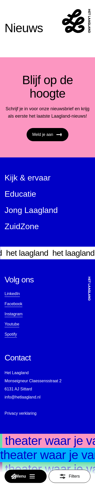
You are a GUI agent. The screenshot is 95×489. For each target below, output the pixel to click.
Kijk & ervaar (27, 178)
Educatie (20, 194)
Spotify (11, 334)
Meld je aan (47, 134)
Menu (23, 476)
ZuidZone (22, 226)
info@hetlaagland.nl (23, 397)
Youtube (12, 324)
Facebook (13, 304)
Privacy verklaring (20, 413)
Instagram (14, 314)
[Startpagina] (76, 21)
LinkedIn (12, 294)
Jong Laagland (31, 210)
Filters (69, 476)
